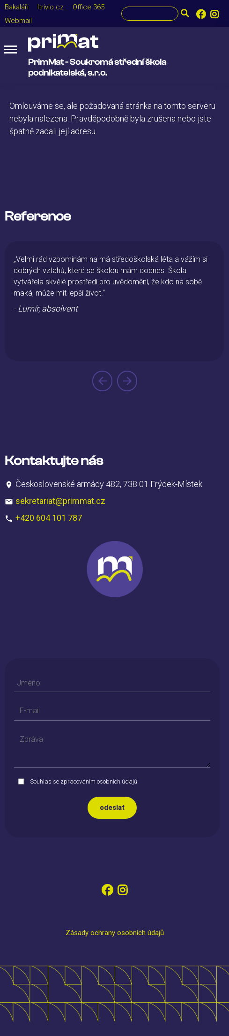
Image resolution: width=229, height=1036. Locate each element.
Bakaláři (17, 7)
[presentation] (102, 381)
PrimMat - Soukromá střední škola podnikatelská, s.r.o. (97, 67)
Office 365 (88, 7)
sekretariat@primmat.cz (60, 501)
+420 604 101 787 (48, 518)
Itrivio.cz (50, 7)
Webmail (18, 20)
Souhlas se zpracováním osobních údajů (83, 781)
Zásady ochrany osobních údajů (115, 933)
